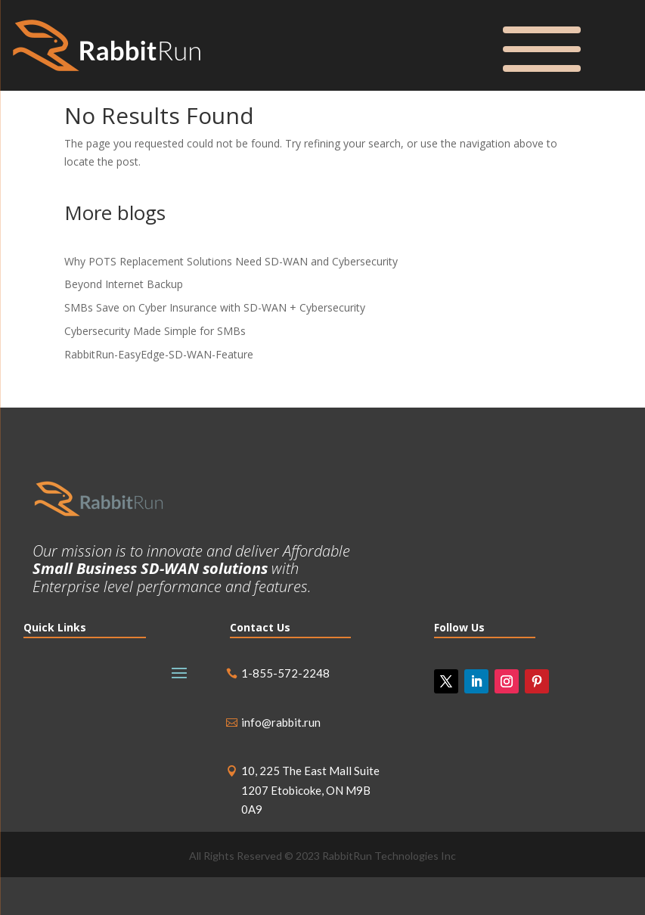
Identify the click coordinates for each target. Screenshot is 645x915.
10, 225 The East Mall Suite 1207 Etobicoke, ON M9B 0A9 (310, 790)
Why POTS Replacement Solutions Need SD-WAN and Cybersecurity (231, 261)
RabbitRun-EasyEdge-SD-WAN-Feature (158, 354)
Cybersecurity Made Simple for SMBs (155, 331)
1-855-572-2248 (285, 673)
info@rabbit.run (281, 722)
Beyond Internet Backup (123, 284)
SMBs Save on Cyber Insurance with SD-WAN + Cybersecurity (214, 307)
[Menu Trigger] (541, 46)
